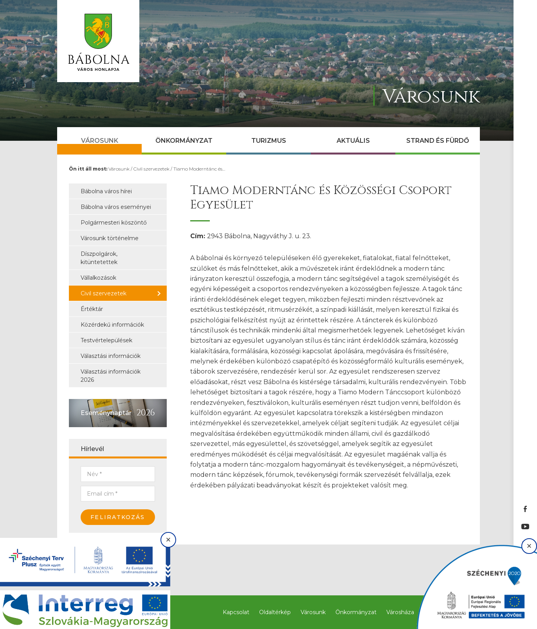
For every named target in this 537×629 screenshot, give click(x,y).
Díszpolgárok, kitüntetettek (99, 258)
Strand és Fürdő (437, 140)
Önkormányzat (184, 140)
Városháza (400, 612)
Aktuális (353, 140)
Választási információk (111, 355)
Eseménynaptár (106, 413)
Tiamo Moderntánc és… (199, 169)
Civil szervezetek (151, 169)
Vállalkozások (98, 277)
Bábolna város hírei (106, 191)
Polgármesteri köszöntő (114, 222)
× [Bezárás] (168, 540)
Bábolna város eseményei (116, 206)
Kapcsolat (236, 612)
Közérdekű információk (112, 324)
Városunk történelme (110, 238)
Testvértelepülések (106, 340)
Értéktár (92, 309)
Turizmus (268, 140)
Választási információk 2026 (111, 375)
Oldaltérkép (275, 612)
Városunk (99, 140)
